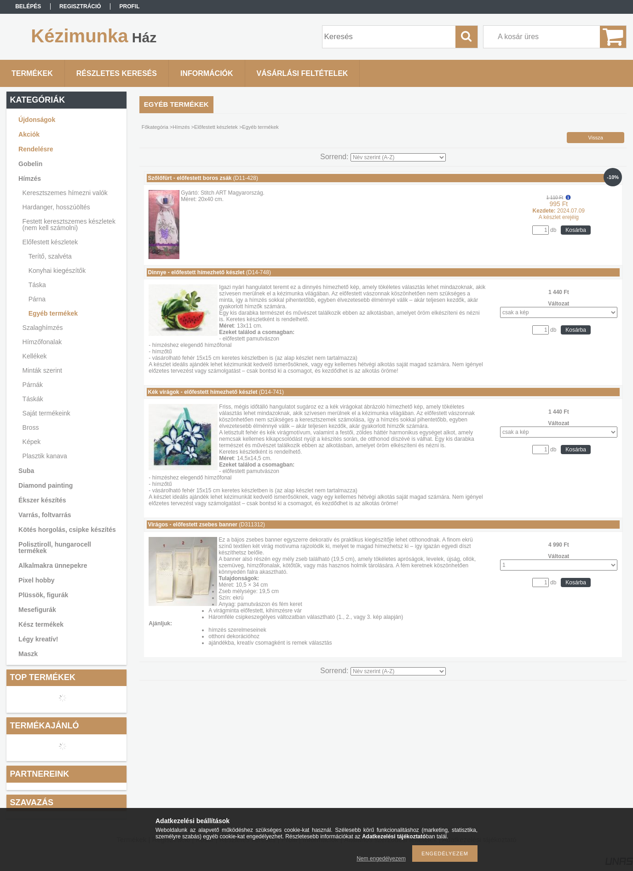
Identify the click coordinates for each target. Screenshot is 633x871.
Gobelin (30, 163)
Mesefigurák (37, 609)
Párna (37, 299)
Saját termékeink (46, 413)
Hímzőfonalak (42, 342)
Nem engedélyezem (381, 858)
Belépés (28, 6)
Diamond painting (45, 485)
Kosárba (575, 230)
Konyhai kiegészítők (57, 270)
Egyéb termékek (53, 313)
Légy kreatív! (38, 639)
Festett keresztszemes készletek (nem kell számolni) (69, 224)
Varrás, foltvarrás (44, 515)
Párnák (33, 384)
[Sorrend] (398, 157)
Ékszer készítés (42, 500)
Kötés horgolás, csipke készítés (67, 529)
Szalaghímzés (43, 327)
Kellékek (35, 356)
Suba (26, 470)
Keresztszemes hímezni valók (65, 192)
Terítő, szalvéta (50, 256)
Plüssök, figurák (43, 595)
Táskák (33, 399)
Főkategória (155, 127)
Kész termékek (40, 624)
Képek (32, 441)
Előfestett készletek (50, 242)
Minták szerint (42, 370)
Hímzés (29, 178)
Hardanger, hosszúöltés (56, 207)
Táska (37, 284)
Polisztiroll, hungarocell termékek (54, 547)
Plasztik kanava (45, 456)
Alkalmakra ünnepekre (52, 565)
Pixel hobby (36, 580)
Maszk (28, 654)
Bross (31, 427)
